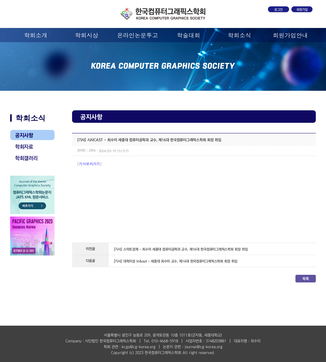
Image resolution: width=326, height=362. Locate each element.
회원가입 (302, 9)
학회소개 (35, 35)
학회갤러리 (26, 158)
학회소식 (239, 35)
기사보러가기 (89, 163)
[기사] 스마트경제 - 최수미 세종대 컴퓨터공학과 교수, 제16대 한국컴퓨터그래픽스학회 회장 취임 (181, 249)
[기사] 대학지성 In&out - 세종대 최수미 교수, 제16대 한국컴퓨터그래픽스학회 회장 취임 (175, 261)
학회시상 (86, 35)
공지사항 (24, 135)
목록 (305, 279)
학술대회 (188, 35)
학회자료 (24, 146)
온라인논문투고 (137, 35)
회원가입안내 (290, 35)
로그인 (278, 9)
